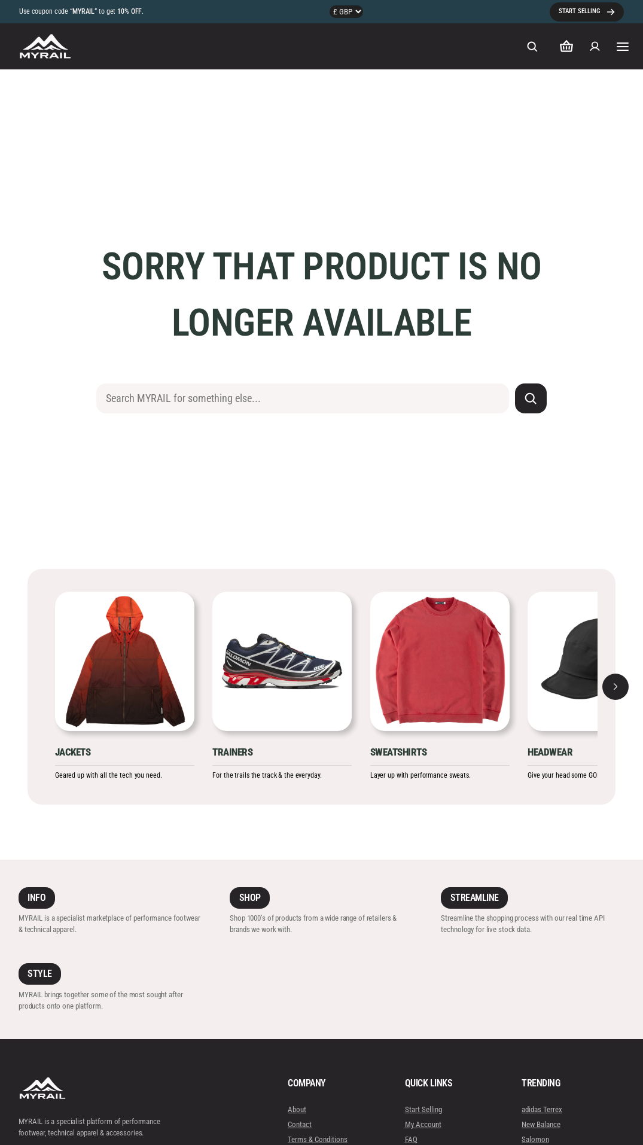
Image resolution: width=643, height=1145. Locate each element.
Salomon (535, 1139)
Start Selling (422, 1108)
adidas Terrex (542, 1108)
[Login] (594, 46)
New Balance (541, 1124)
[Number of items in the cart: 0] (566, 46)
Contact (300, 1124)
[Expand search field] (532, 46)
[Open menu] (622, 46)
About (297, 1108)
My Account (422, 1124)
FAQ (410, 1139)
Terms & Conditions (318, 1139)
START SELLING (579, 11)
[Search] (531, 398)
